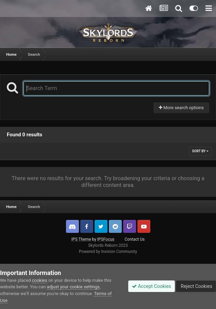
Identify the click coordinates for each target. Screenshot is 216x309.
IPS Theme (81, 239)
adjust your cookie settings (73, 286)
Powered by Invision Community (108, 251)
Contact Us (134, 239)
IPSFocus (105, 239)
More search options (181, 107)
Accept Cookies (151, 286)
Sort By (200, 151)
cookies (39, 280)
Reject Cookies (196, 286)
